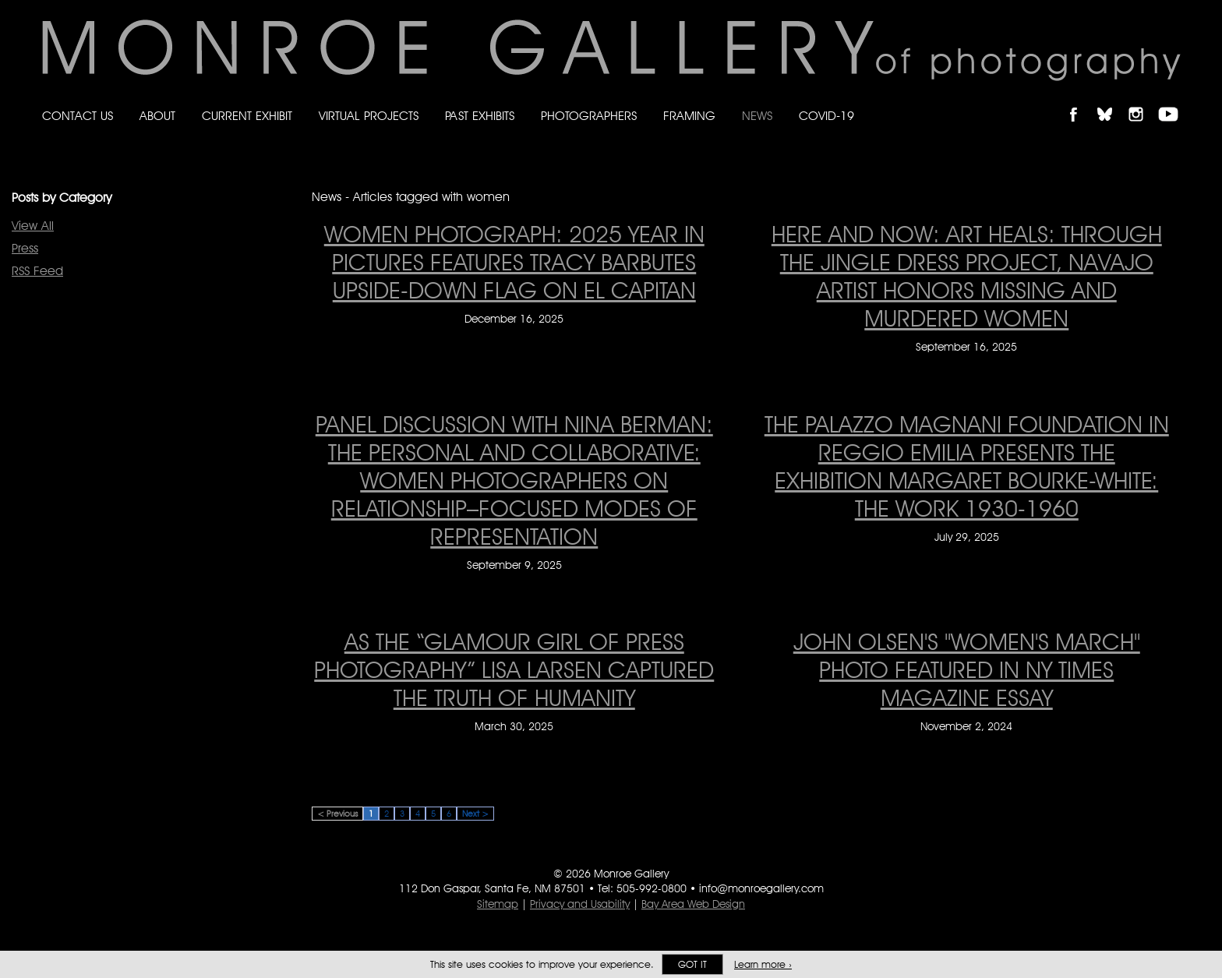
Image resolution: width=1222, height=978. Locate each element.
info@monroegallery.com (761, 888)
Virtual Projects (369, 115)
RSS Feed (37, 270)
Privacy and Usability (580, 904)
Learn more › (763, 964)
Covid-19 (826, 115)
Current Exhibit (247, 115)
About (157, 115)
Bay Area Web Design (693, 904)
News (757, 115)
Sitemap (497, 904)
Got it (692, 964)
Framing (689, 115)
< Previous (337, 813)
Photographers (589, 115)
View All (33, 225)
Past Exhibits (479, 115)
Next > (475, 813)
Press (25, 248)
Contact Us (77, 115)
